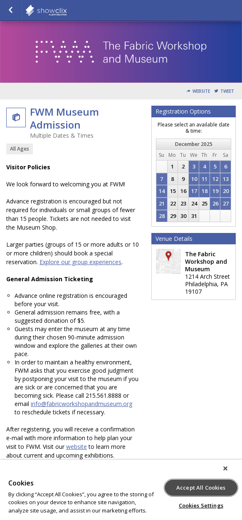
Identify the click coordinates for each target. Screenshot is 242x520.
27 (226, 203)
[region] (121, 490)
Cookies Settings (201, 505)
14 (162, 191)
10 (194, 179)
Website (201, 91)
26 (215, 203)
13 (226, 179)
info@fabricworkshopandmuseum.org (81, 404)
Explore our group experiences (80, 262)
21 (162, 203)
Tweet (227, 91)
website (76, 447)
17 (194, 191)
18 (204, 191)
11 (204, 179)
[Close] (225, 468)
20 (226, 191)
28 (162, 216)
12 (215, 179)
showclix (66, 10)
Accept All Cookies (200, 487)
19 (215, 191)
